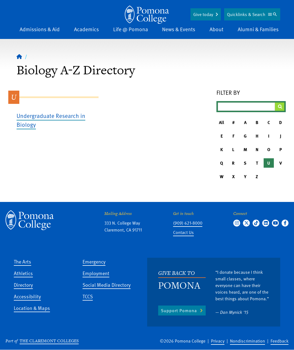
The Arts (22, 261)
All (221, 122)
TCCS (88, 296)
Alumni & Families (258, 29)
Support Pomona (179, 310)
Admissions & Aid (40, 29)
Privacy (217, 341)
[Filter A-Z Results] (246, 106)
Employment (96, 273)
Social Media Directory (107, 284)
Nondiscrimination (247, 341)
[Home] (19, 56)
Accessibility (27, 296)
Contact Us (183, 232)
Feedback (279, 341)
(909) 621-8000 (187, 223)
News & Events (178, 29)
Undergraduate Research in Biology (51, 120)
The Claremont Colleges (49, 341)
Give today (203, 14)
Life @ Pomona (130, 29)
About (216, 29)
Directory (23, 284)
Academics (86, 29)
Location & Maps (32, 308)
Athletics (23, 273)
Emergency (94, 261)
